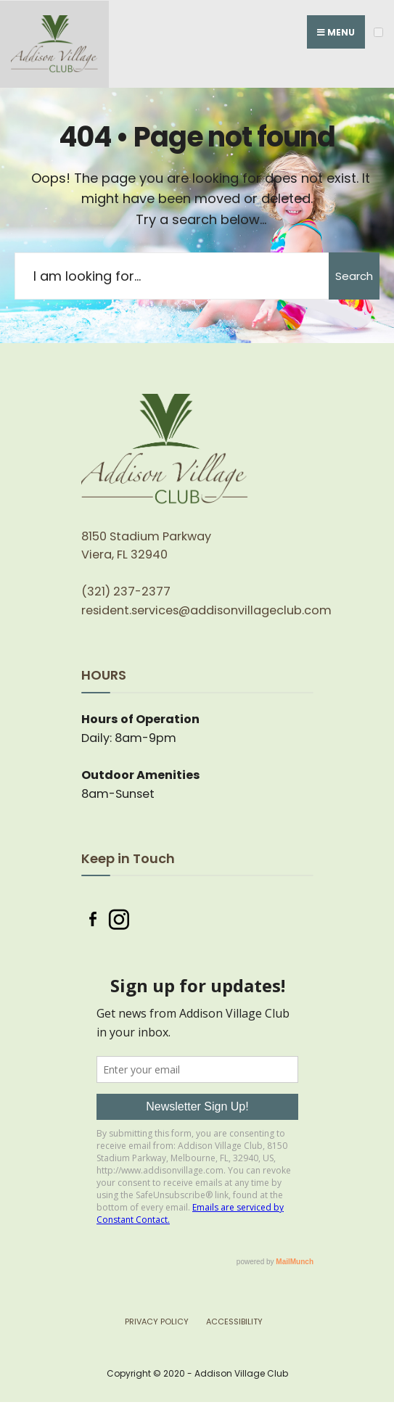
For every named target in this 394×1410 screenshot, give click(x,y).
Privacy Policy (157, 1321)
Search (354, 276)
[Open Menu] (378, 32)
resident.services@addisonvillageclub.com (206, 610)
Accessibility (234, 1321)
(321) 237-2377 (126, 591)
